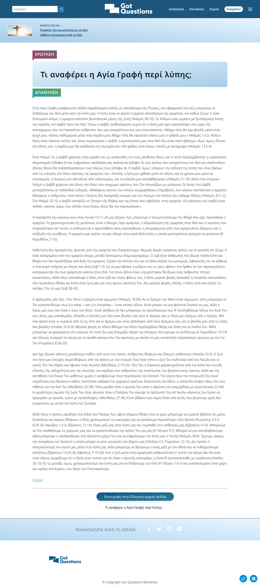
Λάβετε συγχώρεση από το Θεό (61, 35)
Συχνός (214, 9)
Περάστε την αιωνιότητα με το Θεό (64, 30)
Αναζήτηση (176, 9)
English (37, 480)
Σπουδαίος (196, 9)
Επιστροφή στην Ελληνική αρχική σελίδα (135, 496)
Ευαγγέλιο (234, 9)
